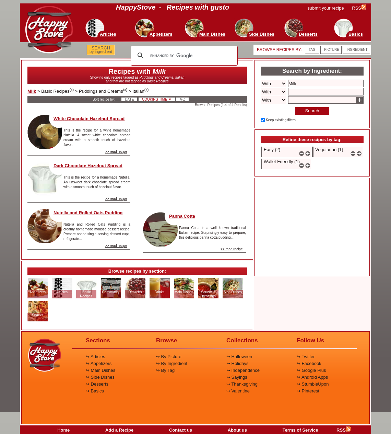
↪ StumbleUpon (313, 384)
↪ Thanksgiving (242, 384)
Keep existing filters (281, 120)
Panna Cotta (182, 216)
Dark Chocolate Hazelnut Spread (88, 165)
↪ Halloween (239, 356)
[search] (183, 56)
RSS (343, 430)
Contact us (180, 430)
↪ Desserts (97, 384)
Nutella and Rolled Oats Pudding (88, 212)
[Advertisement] (194, 158)
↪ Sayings (236, 377)
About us (237, 430)
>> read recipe (116, 151)
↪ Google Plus (311, 370)
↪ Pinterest (308, 390)
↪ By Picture (168, 356)
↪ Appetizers (98, 363)
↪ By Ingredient (171, 363)
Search (312, 110)
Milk (31, 91)
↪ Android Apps (312, 377)
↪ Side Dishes (100, 377)
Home (63, 430)
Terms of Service (300, 430)
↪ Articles (95, 356)
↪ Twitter (306, 356)
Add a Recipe (119, 430)
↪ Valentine (238, 390)
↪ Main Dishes (100, 370)
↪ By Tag (165, 370)
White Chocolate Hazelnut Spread (89, 118)
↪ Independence (243, 370)
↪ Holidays (237, 363)
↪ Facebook (309, 363)
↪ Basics (95, 390)
